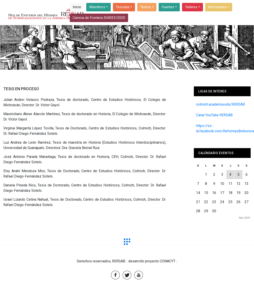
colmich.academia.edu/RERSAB (220, 104)
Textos (145, 7)
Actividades (217, 7)
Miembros (97, 7)
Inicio (77, 7)
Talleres (191, 7)
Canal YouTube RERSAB (214, 115)
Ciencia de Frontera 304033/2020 (99, 18)
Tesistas (122, 7)
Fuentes (168, 7)
